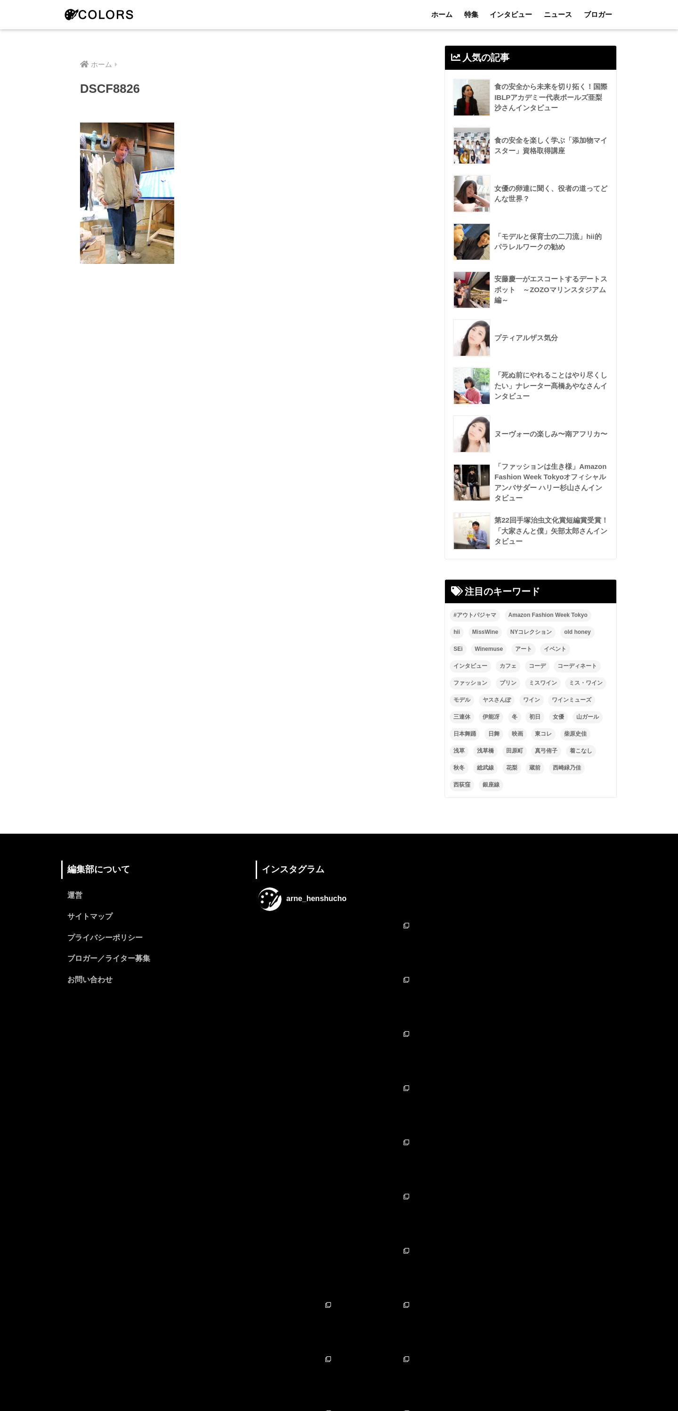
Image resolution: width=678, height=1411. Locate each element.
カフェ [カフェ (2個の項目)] (508, 666)
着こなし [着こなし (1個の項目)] (581, 751)
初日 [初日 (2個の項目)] (535, 717)
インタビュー (511, 14)
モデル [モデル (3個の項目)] (461, 700)
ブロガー (598, 14)
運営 (74, 896)
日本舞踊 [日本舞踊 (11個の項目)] (464, 734)
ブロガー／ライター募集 (108, 960)
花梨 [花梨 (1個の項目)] (511, 768)
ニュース (558, 14)
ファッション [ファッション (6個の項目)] (470, 683)
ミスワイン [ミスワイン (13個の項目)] (543, 683)
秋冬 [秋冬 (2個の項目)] (459, 768)
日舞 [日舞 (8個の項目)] (494, 734)
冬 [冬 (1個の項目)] (514, 717)
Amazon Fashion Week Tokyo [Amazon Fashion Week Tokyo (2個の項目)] (548, 615)
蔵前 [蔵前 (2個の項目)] (535, 768)
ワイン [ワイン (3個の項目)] (531, 700)
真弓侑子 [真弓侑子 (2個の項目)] (546, 751)
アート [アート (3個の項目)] (523, 649)
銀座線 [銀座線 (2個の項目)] (491, 785)
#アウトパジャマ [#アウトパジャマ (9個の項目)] (474, 615)
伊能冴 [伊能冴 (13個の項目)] (491, 717)
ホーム (441, 14)
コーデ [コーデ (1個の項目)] (537, 666)
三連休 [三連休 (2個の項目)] (461, 717)
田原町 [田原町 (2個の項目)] (514, 751)
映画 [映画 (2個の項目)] (517, 734)
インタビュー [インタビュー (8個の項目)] (470, 666)
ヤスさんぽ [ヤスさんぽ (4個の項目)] (497, 700)
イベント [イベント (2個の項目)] (555, 649)
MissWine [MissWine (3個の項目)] (485, 632)
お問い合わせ (90, 981)
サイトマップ (90, 917)
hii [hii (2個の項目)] (456, 632)
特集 (471, 14)
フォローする (340, 1310)
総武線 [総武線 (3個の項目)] (485, 768)
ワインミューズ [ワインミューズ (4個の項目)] (571, 700)
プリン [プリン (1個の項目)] (508, 683)
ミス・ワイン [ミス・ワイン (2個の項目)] (586, 683)
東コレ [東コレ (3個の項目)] (543, 734)
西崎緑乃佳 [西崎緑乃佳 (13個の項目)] (567, 768)
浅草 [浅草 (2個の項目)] (459, 751)
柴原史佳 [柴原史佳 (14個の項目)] (575, 734)
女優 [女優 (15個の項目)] (558, 717)
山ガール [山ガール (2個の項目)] (587, 717)
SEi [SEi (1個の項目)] (457, 649)
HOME (339, 1363)
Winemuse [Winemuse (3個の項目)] (489, 649)
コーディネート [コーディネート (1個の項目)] (577, 666)
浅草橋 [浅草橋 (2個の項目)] (485, 751)
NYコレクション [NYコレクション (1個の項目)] (531, 632)
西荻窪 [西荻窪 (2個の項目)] (461, 785)
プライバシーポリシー (105, 939)
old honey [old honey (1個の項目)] (577, 632)
